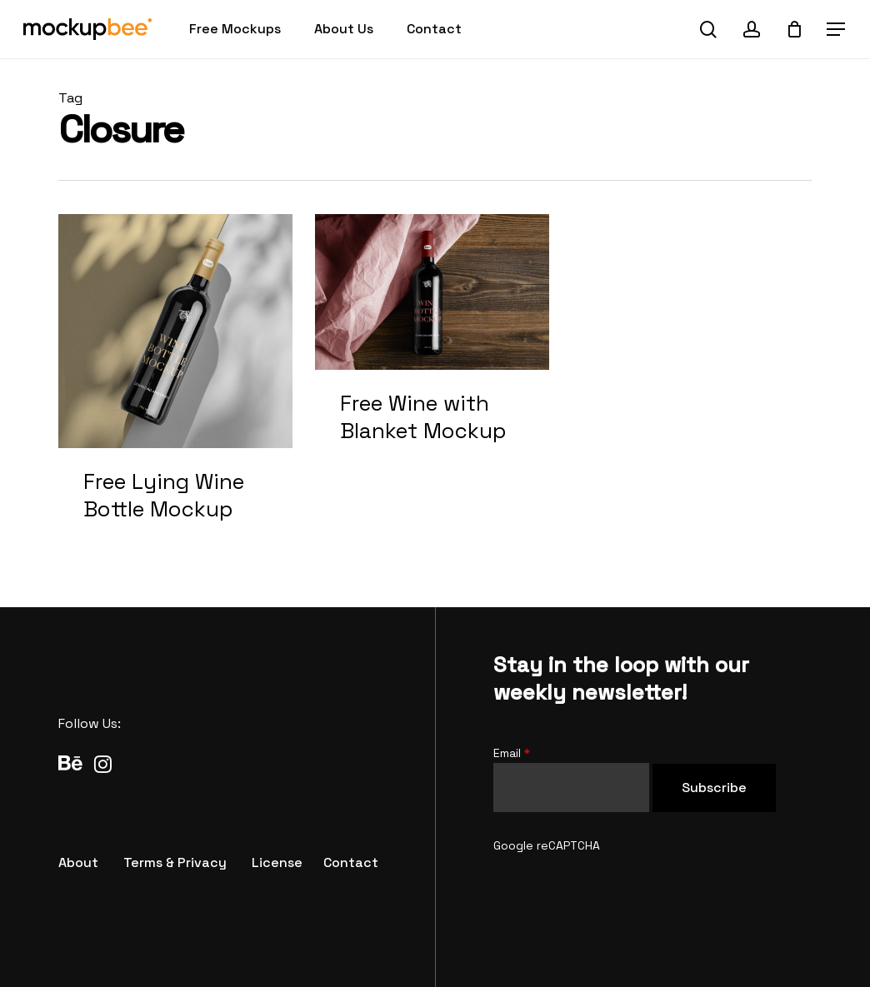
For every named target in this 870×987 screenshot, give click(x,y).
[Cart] (794, 29)
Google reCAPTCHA (546, 845)
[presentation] (620, 887)
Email (511, 752)
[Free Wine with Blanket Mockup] (432, 346)
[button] (837, 29)
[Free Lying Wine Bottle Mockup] (175, 385)
